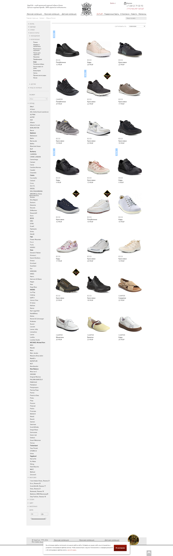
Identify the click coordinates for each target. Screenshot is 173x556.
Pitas (31, 401)
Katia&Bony (34, 313)
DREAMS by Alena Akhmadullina (35, 194)
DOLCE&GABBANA (36, 191)
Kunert (32, 324)
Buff (31, 149)
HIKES (32, 274)
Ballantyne (33, 136)
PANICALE (33, 382)
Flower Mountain (35, 239)
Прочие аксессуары (39, 75)
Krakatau (33, 321)
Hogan (32, 282)
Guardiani (33, 266)
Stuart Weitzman (35, 440)
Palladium (33, 385)
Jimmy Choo (34, 300)
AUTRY (32, 117)
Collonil (32, 180)
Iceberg (32, 295)
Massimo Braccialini (36, 356)
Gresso (32, 260)
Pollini (32, 408)
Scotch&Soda (34, 427)
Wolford (32, 472)
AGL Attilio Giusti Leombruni (39, 112)
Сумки (32, 30)
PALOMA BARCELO (36, 379)
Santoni (32, 422)
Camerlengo (34, 159)
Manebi (32, 348)
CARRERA (33, 154)
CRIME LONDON (35, 157)
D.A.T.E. (32, 186)
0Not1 (32, 107)
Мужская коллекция (51, 14)
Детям (33, 84)
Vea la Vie (33, 459)
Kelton (32, 316)
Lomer (32, 334)
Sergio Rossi (34, 430)
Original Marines (35, 377)
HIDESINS (33, 271)
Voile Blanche (34, 467)
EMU (31, 221)
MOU (31, 345)
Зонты (35, 73)
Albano (32, 122)
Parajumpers (34, 387)
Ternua (32, 443)
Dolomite (33, 205)
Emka (32, 231)
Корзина (129, 3)
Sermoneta (33, 432)
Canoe (32, 165)
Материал (32, 506)
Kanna (32, 308)
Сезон (31, 499)
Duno (31, 216)
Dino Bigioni (34, 200)
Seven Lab (33, 435)
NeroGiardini (34, 366)
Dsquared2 (33, 213)
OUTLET (100, 14)
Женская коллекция (34, 14)
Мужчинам (35, 39)
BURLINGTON (34, 128)
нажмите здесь (71, 550)
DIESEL (32, 188)
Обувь (32, 24)
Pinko (32, 398)
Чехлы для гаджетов (36, 53)
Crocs (32, 183)
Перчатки (36, 57)
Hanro (32, 276)
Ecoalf (32, 226)
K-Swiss (32, 303)
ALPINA (32, 114)
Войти (112, 3)
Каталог (42, 18)
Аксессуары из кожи (38, 67)
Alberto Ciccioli (35, 125)
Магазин (32, 477)
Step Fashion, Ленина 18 (38, 497)
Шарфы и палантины (37, 45)
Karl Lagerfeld (34, 311)
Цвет (30, 503)
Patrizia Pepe (34, 390)
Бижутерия (37, 70)
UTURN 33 (33, 451)
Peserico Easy (34, 395)
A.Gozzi (32, 109)
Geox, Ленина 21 (35, 489)
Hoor (31, 284)
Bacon (32, 130)
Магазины (142, 14)
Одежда (33, 27)
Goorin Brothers (35, 258)
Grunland (33, 263)
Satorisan (33, 424)
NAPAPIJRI (33, 361)
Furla (32, 245)
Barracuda (33, 141)
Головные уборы (38, 64)
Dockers (32, 202)
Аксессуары (34, 33)
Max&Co (32, 358)
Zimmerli (33, 475)
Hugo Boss (33, 287)
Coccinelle (33, 178)
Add (31, 120)
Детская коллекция (69, 14)
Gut (31, 268)
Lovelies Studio (35, 340)
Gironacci (33, 255)
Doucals (32, 208)
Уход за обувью (36, 88)
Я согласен (120, 548)
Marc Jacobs (34, 353)
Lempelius (33, 332)
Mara (31, 350)
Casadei (32, 170)
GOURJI (32, 247)
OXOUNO (33, 374)
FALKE (32, 234)
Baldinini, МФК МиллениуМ (39, 494)
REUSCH (33, 414)
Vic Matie (33, 461)
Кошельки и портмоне (37, 49)
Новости (134, 14)
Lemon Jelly (34, 329)
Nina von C (33, 371)
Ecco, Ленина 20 (35, 483)
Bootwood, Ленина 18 (37, 491)
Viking (32, 464)
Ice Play (32, 292)
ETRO (32, 223)
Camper (32, 162)
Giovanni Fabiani (35, 253)
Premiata (33, 411)
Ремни (35, 42)
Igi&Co (32, 297)
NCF (31, 364)
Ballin (32, 138)
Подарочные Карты (111, 14)
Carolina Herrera (35, 167)
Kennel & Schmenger (37, 319)
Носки (35, 78)
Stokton (32, 438)
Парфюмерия (37, 59)
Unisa (32, 453)
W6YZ (32, 469)
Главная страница (32, 18)
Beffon (32, 143)
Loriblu (32, 337)
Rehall (32, 416)
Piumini (32, 403)
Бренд (31, 103)
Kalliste (32, 305)
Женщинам (35, 36)
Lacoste (32, 327)
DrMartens (33, 210)
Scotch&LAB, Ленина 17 (38, 486)
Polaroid (32, 406)
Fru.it (32, 242)
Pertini (32, 393)
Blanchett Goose (35, 146)
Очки (35, 62)
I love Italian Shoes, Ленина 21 (40, 481)
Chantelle (33, 173)
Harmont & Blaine (36, 279)
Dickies (32, 197)
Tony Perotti (34, 448)
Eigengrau (33, 229)
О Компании (125, 14)
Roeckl (32, 419)
